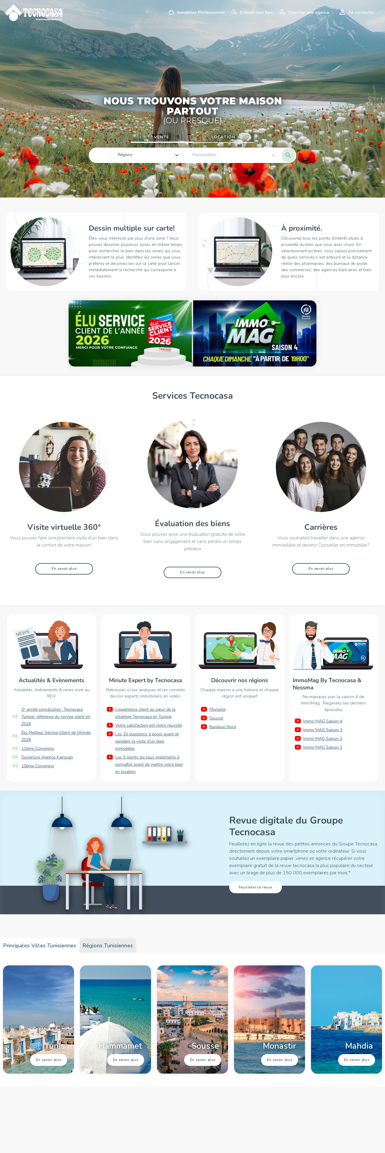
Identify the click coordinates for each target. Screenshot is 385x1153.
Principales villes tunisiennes (39, 945)
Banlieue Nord (222, 726)
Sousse (216, 718)
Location (223, 137)
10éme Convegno (37, 765)
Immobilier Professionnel (195, 12)
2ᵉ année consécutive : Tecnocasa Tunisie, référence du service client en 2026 (55, 716)
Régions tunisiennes (108, 945)
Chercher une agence (303, 12)
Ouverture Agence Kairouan (47, 757)
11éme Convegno (37, 748)
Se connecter (355, 12)
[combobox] (136, 155)
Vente (161, 137)
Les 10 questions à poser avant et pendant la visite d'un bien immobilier (147, 741)
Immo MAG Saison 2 (322, 738)
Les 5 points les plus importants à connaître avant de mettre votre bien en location (149, 764)
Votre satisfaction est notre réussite (148, 725)
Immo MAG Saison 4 (322, 721)
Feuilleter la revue (255, 887)
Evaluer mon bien (251, 12)
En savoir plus (64, 568)
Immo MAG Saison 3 (322, 730)
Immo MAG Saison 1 (322, 747)
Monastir (217, 709)
